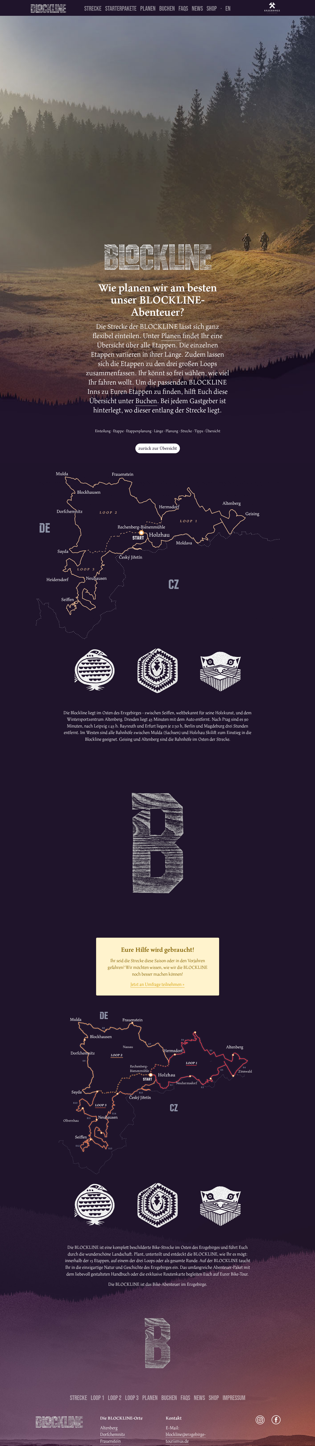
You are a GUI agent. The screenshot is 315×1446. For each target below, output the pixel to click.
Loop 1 (97, 1397)
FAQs (183, 8)
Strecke (92, 8)
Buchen (167, 8)
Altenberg (109, 1428)
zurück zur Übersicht (157, 448)
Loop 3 (132, 1397)
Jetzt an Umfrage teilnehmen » (157, 984)
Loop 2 (114, 1397)
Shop (212, 8)
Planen (148, 8)
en (228, 8)
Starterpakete (120, 8)
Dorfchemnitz (112, 1434)
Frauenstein (110, 1441)
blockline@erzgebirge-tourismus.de (186, 1437)
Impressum (234, 1397)
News (197, 8)
